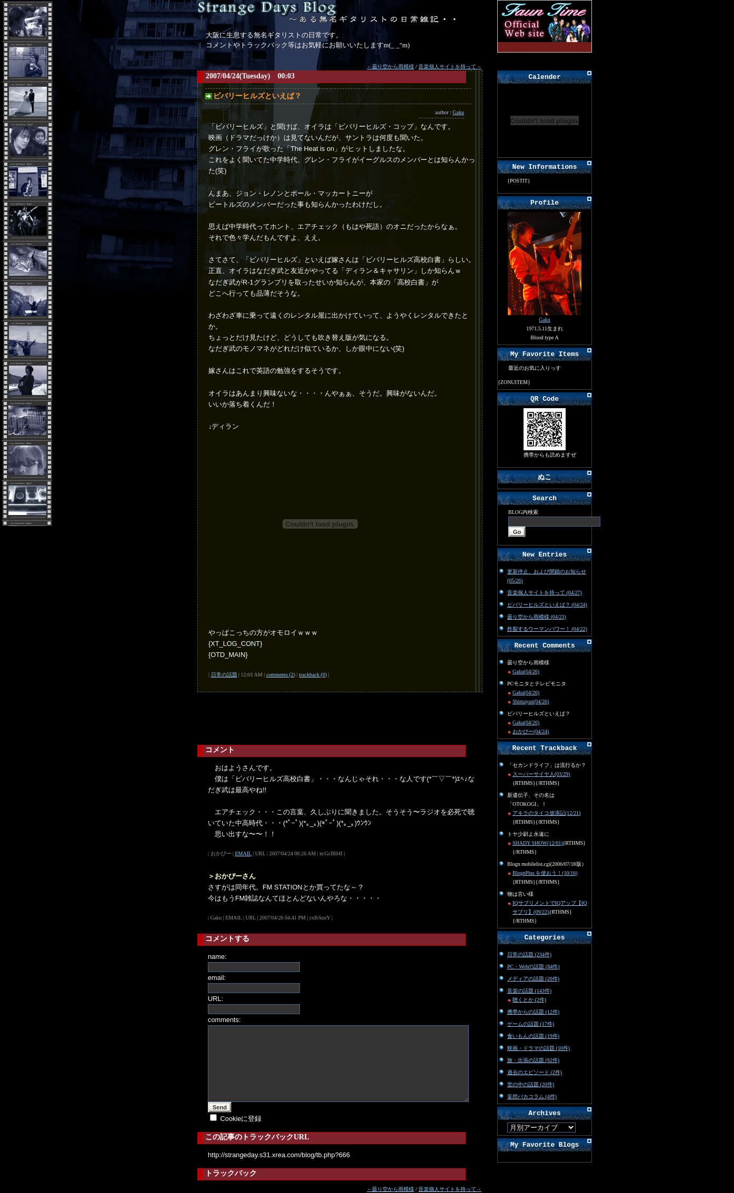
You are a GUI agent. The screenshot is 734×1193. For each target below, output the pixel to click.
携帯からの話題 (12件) (533, 1012)
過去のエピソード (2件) (534, 1072)
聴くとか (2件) (529, 1000)
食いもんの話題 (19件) (533, 1036)
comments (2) (280, 675)
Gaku (458, 112)
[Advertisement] (326, 718)
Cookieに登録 (241, 1119)
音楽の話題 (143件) (529, 991)
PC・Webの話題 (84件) (533, 966)
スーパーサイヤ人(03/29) (541, 774)
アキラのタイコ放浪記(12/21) (546, 813)
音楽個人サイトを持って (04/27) (544, 592)
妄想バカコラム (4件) (532, 1096)
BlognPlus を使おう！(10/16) (545, 873)
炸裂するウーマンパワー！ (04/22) (547, 629)
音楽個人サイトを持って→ (449, 66)
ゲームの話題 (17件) (530, 1024)
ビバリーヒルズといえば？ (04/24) (547, 605)
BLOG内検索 (523, 512)
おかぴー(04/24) (530, 731)
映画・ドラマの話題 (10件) (538, 1048)
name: (217, 957)
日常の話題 (224, 675)
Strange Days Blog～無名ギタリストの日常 (328, 12)
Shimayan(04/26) (530, 701)
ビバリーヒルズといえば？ (257, 96)
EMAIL (243, 853)
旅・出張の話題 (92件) (533, 1060)
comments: (224, 1020)
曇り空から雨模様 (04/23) (536, 617)
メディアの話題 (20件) (533, 979)
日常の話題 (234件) (529, 954)
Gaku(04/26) (525, 671)
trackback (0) (313, 675)
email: (217, 978)
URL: (215, 999)
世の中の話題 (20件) (530, 1084)
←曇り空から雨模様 (390, 66)
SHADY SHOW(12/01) (537, 843)
